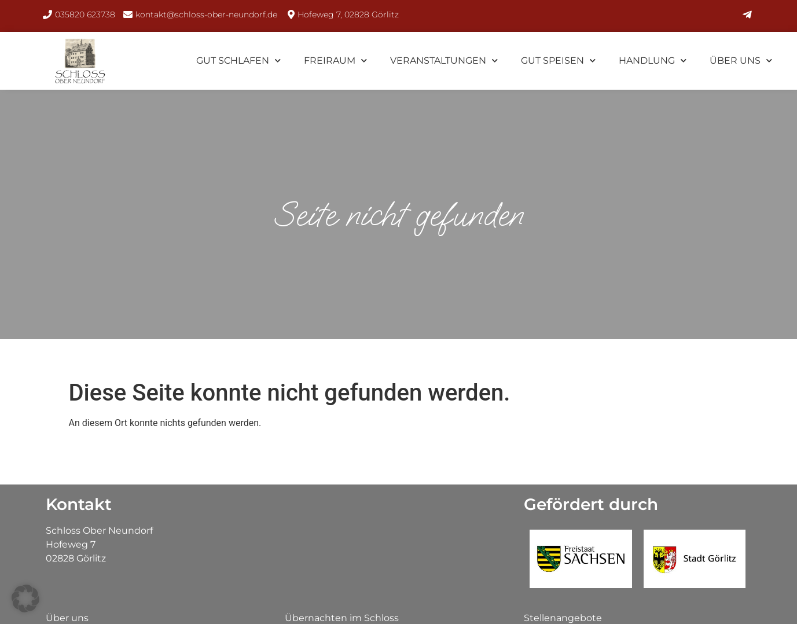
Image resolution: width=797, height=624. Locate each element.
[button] (25, 598)
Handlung (652, 60)
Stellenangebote (563, 617)
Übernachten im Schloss (342, 617)
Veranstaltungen (444, 60)
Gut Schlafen (238, 60)
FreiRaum (335, 60)
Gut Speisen (558, 60)
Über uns (741, 60)
